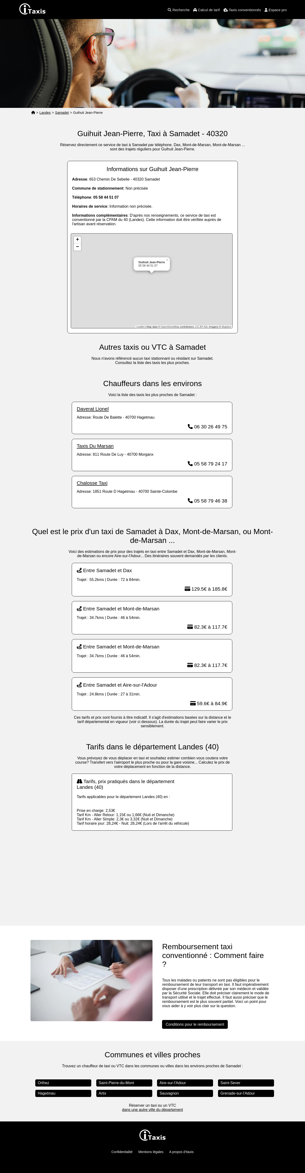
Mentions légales (150, 1152)
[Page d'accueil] (33, 113)
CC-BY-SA (201, 326)
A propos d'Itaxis (181, 1152)
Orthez (43, 1083)
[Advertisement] (152, 873)
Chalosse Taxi (92, 483)
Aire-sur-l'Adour (172, 1083)
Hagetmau (46, 1093)
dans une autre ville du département (152, 1110)
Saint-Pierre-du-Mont (116, 1083)
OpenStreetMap (170, 326)
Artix (102, 1093)
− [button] (77, 247)
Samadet (62, 113)
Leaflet (140, 326)
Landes (45, 113)
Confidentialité (122, 1152)
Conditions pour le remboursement (195, 1024)
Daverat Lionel (93, 409)
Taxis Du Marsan (95, 446)
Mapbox (226, 326)
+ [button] (77, 240)
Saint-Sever (230, 1083)
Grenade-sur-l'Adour (237, 1093)
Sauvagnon (169, 1093)
